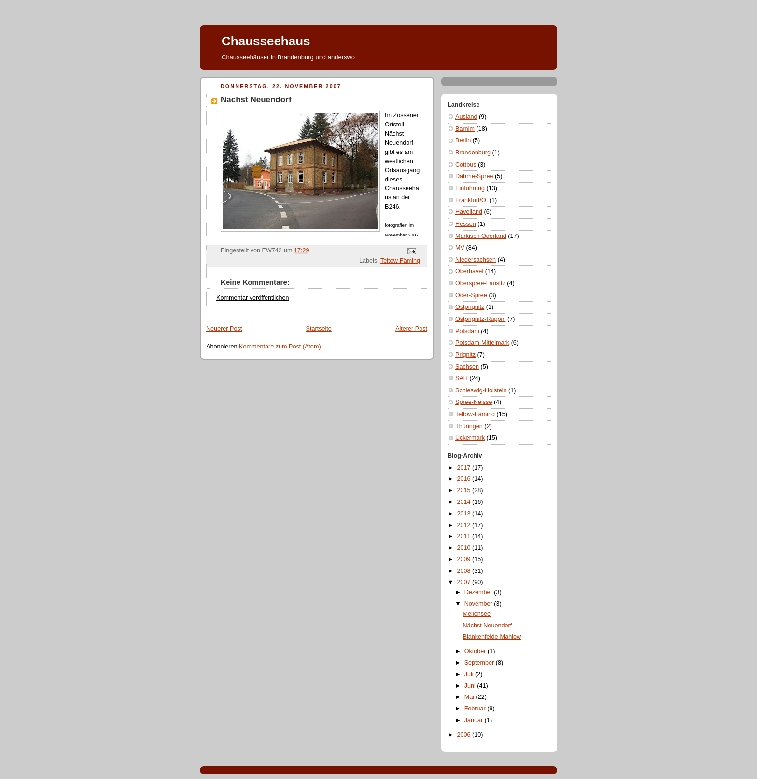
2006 (465, 734)
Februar (476, 708)
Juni (470, 685)
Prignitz (465, 354)
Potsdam (467, 331)
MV (459, 247)
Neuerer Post (224, 328)
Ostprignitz (469, 307)
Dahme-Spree (474, 176)
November (479, 603)
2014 (465, 502)
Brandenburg (473, 152)
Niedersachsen (475, 259)
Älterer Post (411, 328)
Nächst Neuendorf (487, 625)
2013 (465, 513)
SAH (461, 378)
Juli (469, 674)
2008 (465, 571)
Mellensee (477, 614)
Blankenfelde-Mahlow (492, 636)
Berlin (463, 140)
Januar (474, 720)
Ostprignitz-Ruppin (480, 319)
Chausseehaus (266, 41)
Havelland (468, 212)
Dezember (479, 592)
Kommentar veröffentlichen (252, 297)
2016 (465, 478)
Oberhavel (469, 271)
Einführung (470, 188)
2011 (465, 536)
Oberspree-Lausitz (480, 283)
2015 (465, 490)
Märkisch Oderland (480, 236)
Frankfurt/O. (471, 200)
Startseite (319, 328)
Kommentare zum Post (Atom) (280, 346)
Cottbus (465, 164)
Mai (470, 697)
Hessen (465, 224)
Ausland (466, 116)
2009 (465, 559)
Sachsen (467, 366)
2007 (465, 582)
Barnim (465, 128)
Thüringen (469, 426)
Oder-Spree (471, 295)
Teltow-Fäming (400, 260)
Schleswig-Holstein (481, 390)
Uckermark (470, 437)
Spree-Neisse (473, 402)
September (480, 662)
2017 (465, 467)
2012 (465, 525)
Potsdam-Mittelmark (482, 342)
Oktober (476, 651)
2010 (465, 547)
